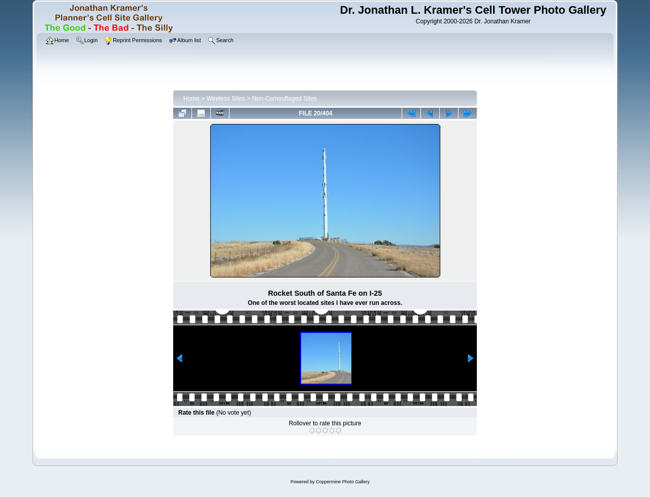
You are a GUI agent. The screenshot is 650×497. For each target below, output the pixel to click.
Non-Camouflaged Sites (284, 98)
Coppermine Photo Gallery (343, 481)
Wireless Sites (226, 98)
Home (191, 98)
